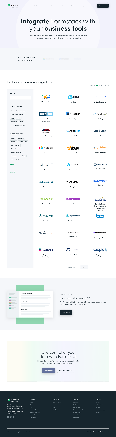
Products (36, 6)
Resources (65, 6)
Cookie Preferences (100, 410)
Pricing (82, 6)
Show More (13, 164)
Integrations (55, 6)
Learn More (66, 312)
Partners (73, 6)
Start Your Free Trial (65, 377)
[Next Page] (84, 267)
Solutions (45, 6)
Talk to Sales (103, 6)
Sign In (107, 2)
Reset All (12, 172)
